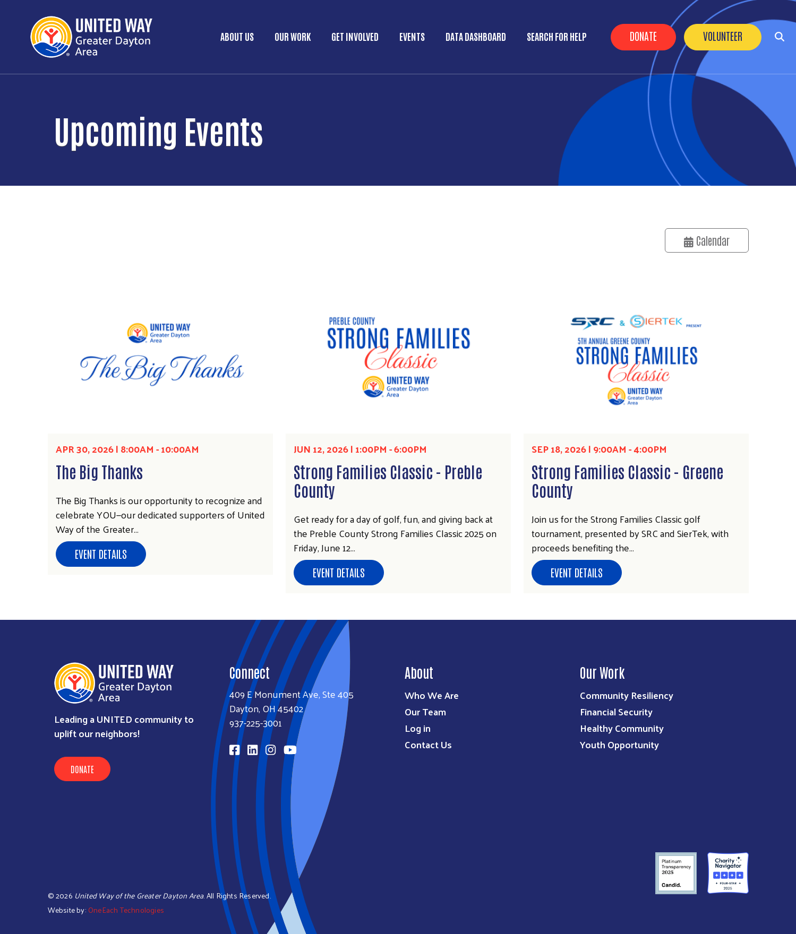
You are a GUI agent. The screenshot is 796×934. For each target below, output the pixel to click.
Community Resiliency (626, 695)
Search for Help (557, 36)
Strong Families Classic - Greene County (627, 480)
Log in (418, 728)
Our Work (293, 36)
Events (412, 36)
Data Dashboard (476, 36)
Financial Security (616, 711)
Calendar (707, 240)
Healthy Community (622, 728)
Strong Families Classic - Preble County (388, 480)
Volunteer (722, 35)
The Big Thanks (99, 471)
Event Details (101, 553)
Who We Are (432, 695)
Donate (643, 35)
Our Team (425, 711)
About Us (237, 36)
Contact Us (428, 744)
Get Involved (355, 36)
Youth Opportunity (619, 744)
